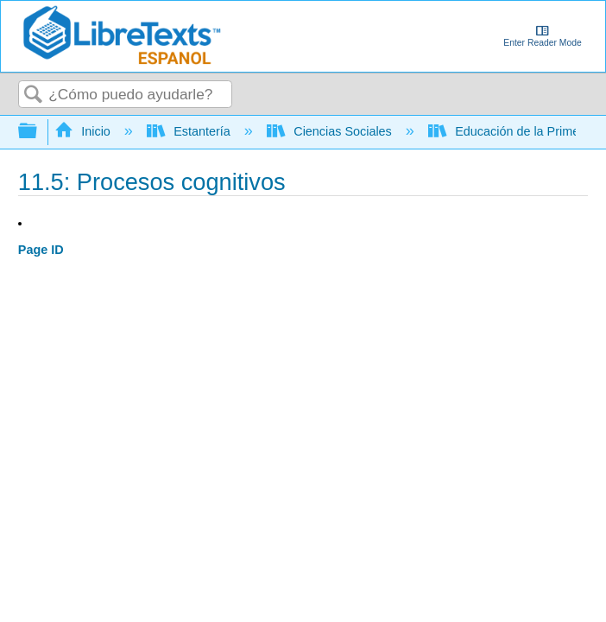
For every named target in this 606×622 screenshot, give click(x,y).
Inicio (84, 131)
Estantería (190, 131)
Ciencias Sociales (331, 131)
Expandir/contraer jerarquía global (39, 132)
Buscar (33, 95)
